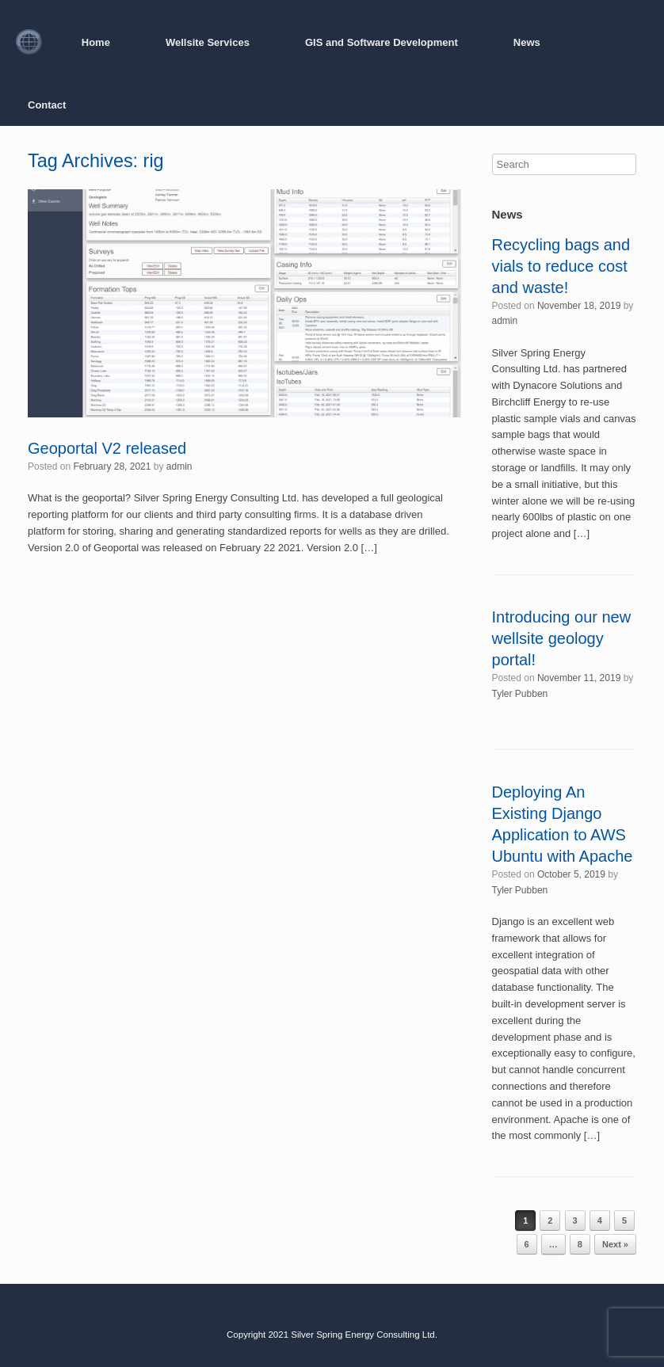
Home (96, 42)
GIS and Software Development (381, 42)
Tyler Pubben (520, 693)
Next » (615, 1244)
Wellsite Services (208, 42)
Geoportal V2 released (107, 448)
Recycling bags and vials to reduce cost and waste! (561, 266)
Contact (47, 105)
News (526, 42)
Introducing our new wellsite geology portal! (562, 638)
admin (179, 466)
